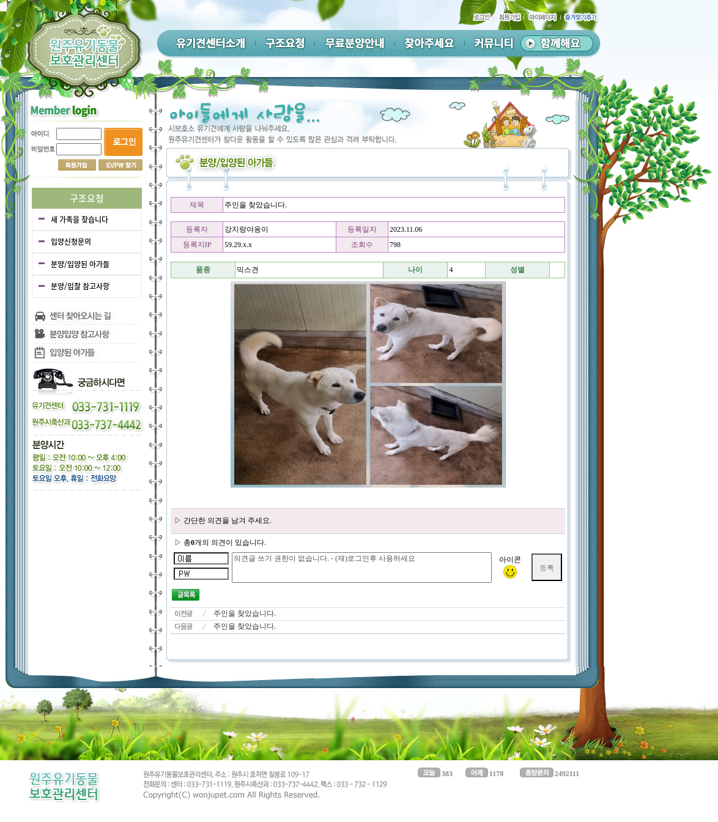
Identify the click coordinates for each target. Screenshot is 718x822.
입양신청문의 (71, 241)
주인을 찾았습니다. (244, 613)
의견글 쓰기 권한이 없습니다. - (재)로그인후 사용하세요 (362, 567)
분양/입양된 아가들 (80, 264)
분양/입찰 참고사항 (80, 286)
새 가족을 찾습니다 (79, 219)
